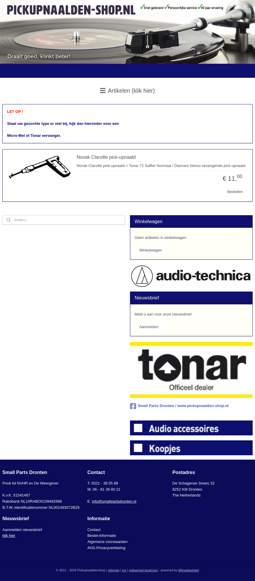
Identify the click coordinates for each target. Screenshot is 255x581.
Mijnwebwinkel (188, 570)
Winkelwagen (150, 250)
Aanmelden (149, 327)
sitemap (113, 570)
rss (124, 570)
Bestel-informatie (101, 535)
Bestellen (235, 191)
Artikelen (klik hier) (127, 90)
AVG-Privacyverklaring (106, 548)
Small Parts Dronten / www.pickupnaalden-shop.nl (179, 406)
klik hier (8, 535)
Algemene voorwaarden (107, 541)
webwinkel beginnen (143, 570)
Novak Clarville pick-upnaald (106, 156)
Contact (93, 529)
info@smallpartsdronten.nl (114, 501)
